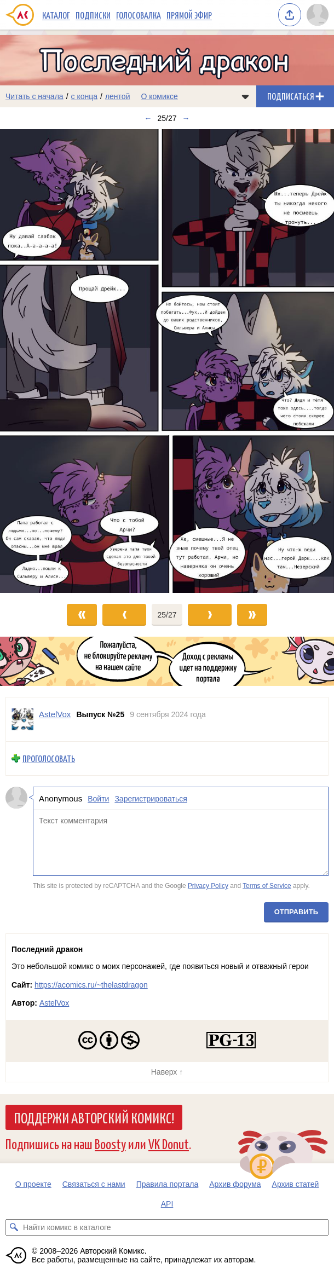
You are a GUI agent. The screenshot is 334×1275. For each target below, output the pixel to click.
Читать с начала (34, 96)
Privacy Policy (208, 886)
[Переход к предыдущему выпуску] (42, 361)
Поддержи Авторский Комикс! (94, 1117)
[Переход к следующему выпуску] (167, 361)
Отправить (296, 912)
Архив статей (295, 1184)
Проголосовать (48, 758)
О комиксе (159, 96)
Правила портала (167, 1184)
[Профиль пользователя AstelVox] (22, 719)
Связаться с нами (93, 1184)
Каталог (56, 15)
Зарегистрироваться (150, 798)
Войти (98, 798)
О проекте (33, 1184)
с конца (84, 96)
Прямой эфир (189, 15)
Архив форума (235, 1184)
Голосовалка (138, 15)
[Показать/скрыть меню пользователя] (317, 15)
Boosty (110, 1143)
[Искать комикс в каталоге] (13, 1227)
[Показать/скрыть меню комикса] (245, 96)
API (167, 1203)
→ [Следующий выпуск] (186, 118)
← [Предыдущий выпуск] (148, 118)
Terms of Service (267, 886)
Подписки (93, 15)
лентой (117, 96)
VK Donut (168, 1143)
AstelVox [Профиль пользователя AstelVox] (55, 714)
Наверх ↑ (167, 1072)
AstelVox (54, 1003)
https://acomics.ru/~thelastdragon (91, 984)
